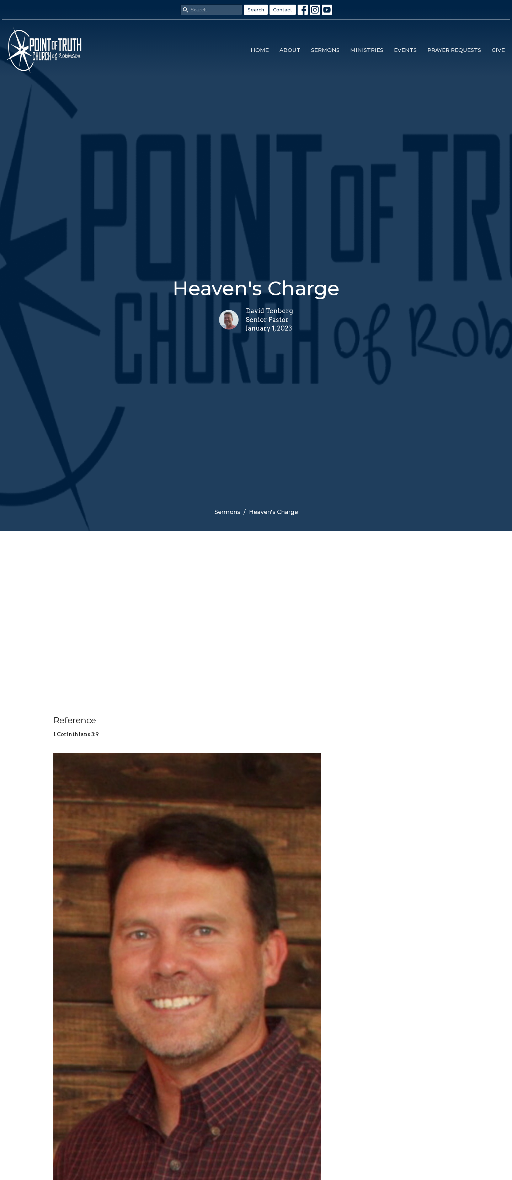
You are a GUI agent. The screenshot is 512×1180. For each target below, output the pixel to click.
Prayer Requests (454, 50)
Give (498, 50)
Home (260, 50)
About (289, 50)
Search (255, 9)
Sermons (325, 50)
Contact (282, 9)
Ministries (366, 50)
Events (405, 50)
